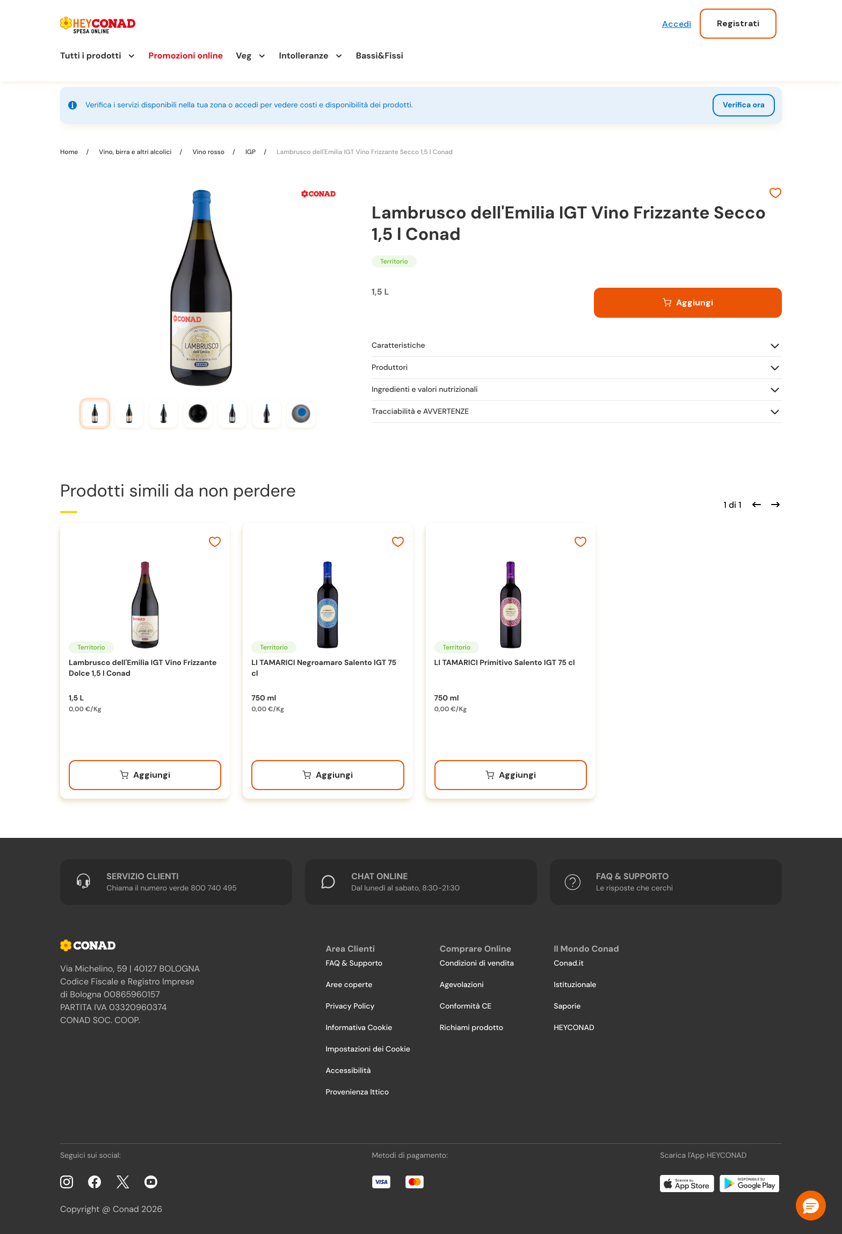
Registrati (738, 23)
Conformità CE (465, 1006)
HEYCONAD (574, 1028)
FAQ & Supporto (353, 963)
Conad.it (569, 963)
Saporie (567, 1006)
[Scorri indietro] (755, 503)
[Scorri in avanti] (773, 503)
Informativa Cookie (358, 1028)
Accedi (676, 24)
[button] (811, 1206)
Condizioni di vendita (477, 963)
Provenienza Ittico (357, 1092)
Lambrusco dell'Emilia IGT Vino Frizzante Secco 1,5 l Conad (364, 152)
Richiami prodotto (471, 1028)
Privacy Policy (349, 1006)
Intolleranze (304, 55)
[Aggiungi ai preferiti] (775, 194)
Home (69, 152)
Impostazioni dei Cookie (367, 1049)
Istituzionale (575, 985)
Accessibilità (348, 1071)
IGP (250, 152)
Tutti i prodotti (90, 55)
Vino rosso (208, 152)
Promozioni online (186, 55)
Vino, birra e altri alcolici (135, 152)
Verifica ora (744, 105)
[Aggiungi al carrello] (688, 303)
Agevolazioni (462, 985)
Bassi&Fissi (379, 55)
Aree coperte (348, 985)
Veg (243, 55)
